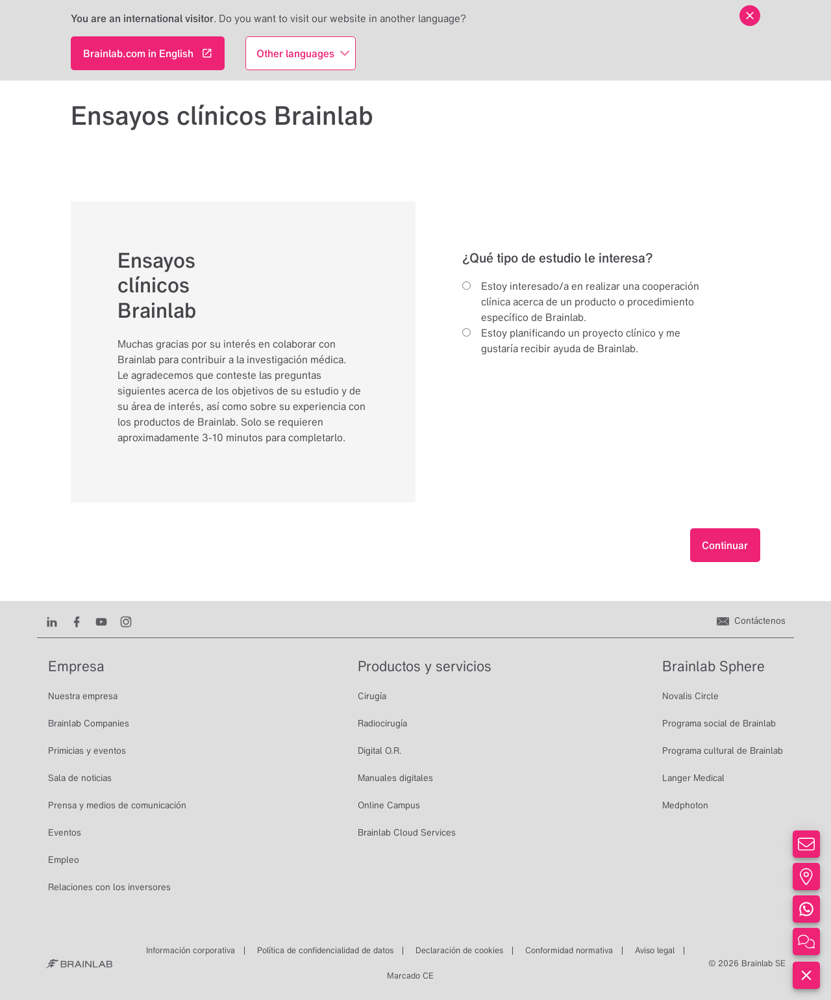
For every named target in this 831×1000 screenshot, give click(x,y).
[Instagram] (125, 620)
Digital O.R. (380, 750)
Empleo (63, 859)
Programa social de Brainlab (719, 723)
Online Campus (389, 805)
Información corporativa (190, 950)
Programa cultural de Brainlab (722, 750)
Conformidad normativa (569, 950)
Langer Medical (693, 777)
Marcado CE (410, 975)
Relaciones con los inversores (109, 886)
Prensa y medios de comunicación (117, 805)
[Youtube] (101, 620)
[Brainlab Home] (78, 963)
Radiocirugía (382, 723)
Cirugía (372, 695)
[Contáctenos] (751, 620)
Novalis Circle (690, 695)
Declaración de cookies (459, 950)
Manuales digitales (395, 777)
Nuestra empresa (83, 695)
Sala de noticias (80, 777)
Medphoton (685, 805)
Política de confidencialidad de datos (325, 950)
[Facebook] (76, 620)
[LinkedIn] (51, 620)
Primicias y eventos (87, 750)
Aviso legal (655, 950)
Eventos (64, 832)
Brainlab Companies (88, 723)
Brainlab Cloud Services (407, 832)
